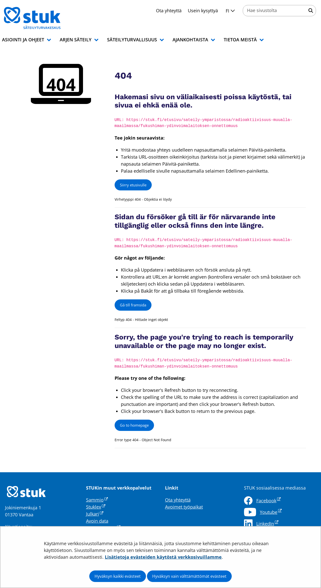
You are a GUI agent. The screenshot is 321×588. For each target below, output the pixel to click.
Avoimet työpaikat (184, 507)
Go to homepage (134, 425)
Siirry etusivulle (133, 184)
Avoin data (97, 521)
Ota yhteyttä (169, 11)
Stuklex (95, 507)
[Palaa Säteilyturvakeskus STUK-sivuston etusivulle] (45, 18)
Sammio (97, 500)
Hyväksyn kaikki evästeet (118, 576)
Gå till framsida (133, 304)
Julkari (94, 514)
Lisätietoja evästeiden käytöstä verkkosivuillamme (163, 557)
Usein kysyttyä (203, 11)
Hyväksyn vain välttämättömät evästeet (189, 576)
